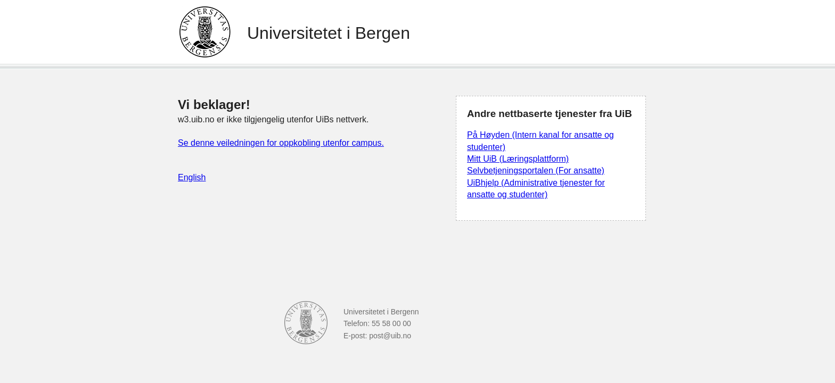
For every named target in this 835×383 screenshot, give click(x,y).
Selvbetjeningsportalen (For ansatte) (535, 170)
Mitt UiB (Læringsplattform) (518, 158)
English (192, 177)
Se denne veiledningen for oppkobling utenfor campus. (281, 142)
